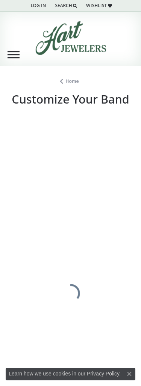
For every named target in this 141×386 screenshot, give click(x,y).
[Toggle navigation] (13, 55)
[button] (37, 5)
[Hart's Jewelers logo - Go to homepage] (70, 38)
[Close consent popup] (129, 374)
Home (72, 81)
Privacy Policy (103, 374)
